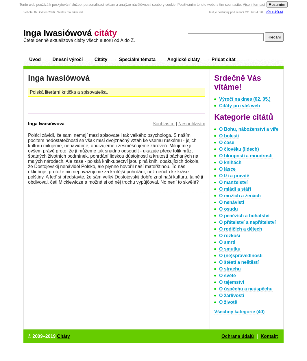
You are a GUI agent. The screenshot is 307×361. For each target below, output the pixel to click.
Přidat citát (224, 59)
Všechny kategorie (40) (239, 311)
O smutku (230, 248)
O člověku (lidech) (239, 149)
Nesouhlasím (191, 123)
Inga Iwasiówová (70, 33)
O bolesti (229, 135)
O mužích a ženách (240, 195)
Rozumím (277, 4)
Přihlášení (274, 12)
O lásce (227, 169)
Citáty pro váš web (239, 105)
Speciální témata (137, 59)
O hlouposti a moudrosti (246, 155)
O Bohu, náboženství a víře (248, 129)
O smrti (227, 242)
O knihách (230, 162)
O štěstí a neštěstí (239, 262)
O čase (226, 142)
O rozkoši (229, 235)
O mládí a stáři (235, 189)
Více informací (254, 5)
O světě (227, 275)
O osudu (228, 209)
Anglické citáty (183, 59)
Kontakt (269, 336)
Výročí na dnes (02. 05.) (245, 99)
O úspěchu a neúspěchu (246, 288)
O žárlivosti (231, 295)
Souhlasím (164, 123)
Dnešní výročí (67, 59)
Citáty (101, 59)
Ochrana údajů (237, 336)
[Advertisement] (76, 243)
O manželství (233, 182)
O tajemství (231, 282)
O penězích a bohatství (244, 215)
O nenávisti (231, 202)
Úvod (35, 59)
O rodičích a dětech (240, 228)
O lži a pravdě (234, 175)
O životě (228, 302)
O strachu (230, 268)
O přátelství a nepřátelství (247, 222)
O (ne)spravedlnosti (240, 255)
